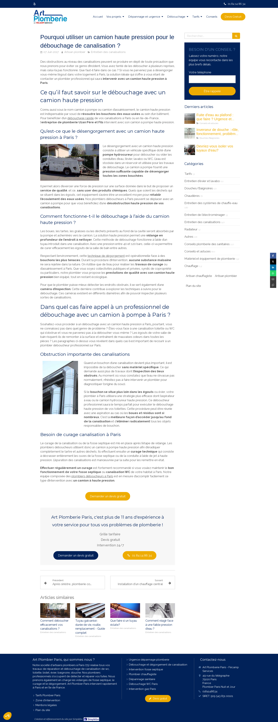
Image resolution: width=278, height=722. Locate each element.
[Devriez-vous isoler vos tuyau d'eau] (189, 149)
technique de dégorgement (106, 256)
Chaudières (192, 196)
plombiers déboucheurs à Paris (92, 476)
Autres (188, 236)
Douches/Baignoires (198, 188)
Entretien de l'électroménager (204, 215)
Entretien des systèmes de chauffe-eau (210, 203)
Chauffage (191, 266)
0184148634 (209, 691)
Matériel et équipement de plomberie (209, 258)
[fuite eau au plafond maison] (189, 118)
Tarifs (188, 173)
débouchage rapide (80, 118)
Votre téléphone (200, 72)
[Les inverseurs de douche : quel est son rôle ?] (189, 133)
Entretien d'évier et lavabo (202, 181)
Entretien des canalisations (202, 222)
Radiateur (191, 229)
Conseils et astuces (197, 251)
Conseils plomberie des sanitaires (207, 244)
